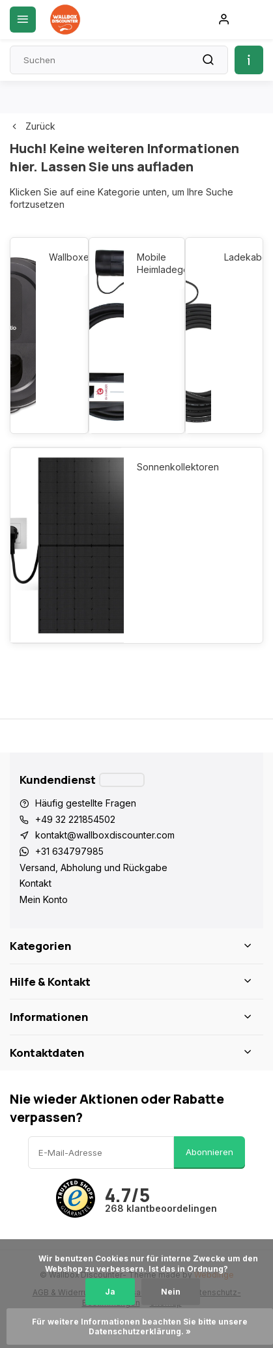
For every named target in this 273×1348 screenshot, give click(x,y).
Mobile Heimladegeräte (154, 263)
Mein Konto (44, 899)
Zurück (32, 126)
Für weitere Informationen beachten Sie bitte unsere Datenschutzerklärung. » (141, 1326)
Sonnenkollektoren (178, 466)
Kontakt (35, 883)
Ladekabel (237, 257)
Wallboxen (61, 257)
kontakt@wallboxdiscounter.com (105, 834)
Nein (170, 1292)
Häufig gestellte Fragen (85, 803)
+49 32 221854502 (75, 819)
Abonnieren (209, 1152)
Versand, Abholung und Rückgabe (93, 867)
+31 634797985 (69, 851)
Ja (110, 1292)
